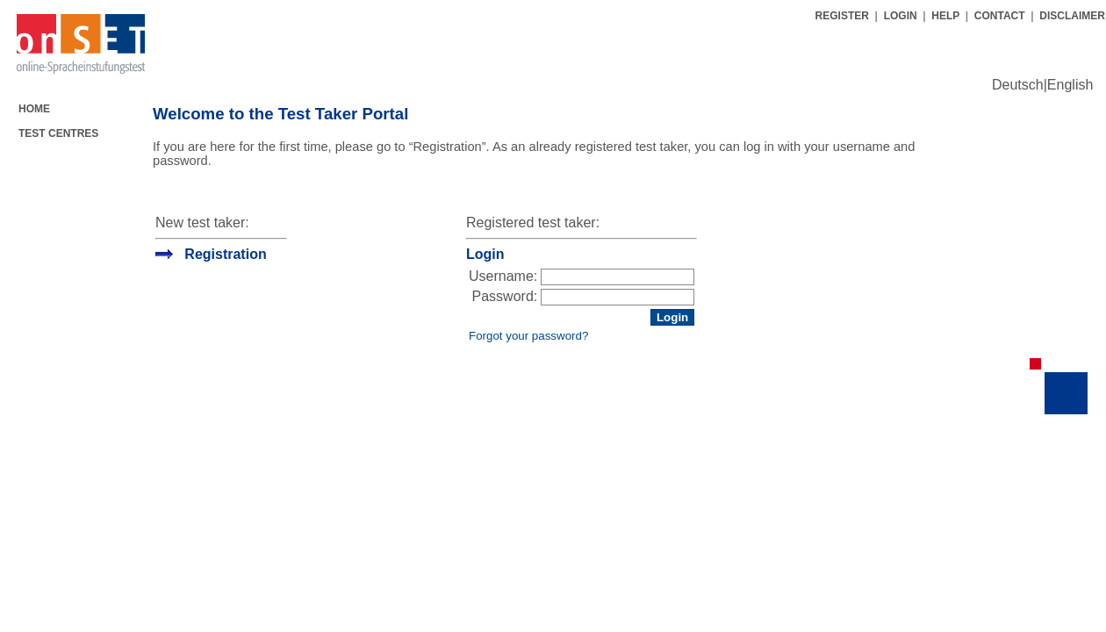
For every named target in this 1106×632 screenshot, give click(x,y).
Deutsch (1018, 84)
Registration (225, 254)
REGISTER (844, 16)
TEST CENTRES (58, 133)
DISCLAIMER (1072, 16)
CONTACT (999, 16)
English (1070, 84)
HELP (945, 16)
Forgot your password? (528, 335)
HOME (34, 109)
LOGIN (900, 16)
